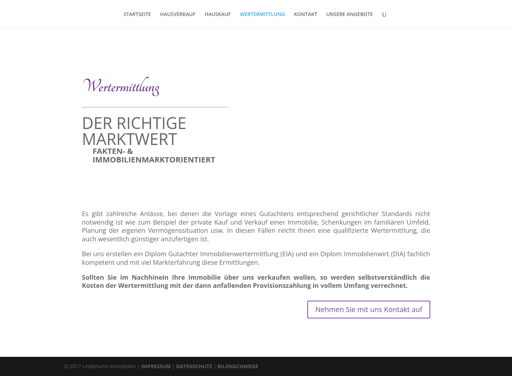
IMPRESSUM (156, 366)
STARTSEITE (137, 14)
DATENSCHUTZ (194, 366)
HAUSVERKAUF (177, 14)
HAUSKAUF (218, 14)
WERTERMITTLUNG (262, 14)
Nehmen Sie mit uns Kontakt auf (368, 309)
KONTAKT (305, 14)
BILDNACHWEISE (237, 366)
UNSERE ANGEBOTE (349, 14)
